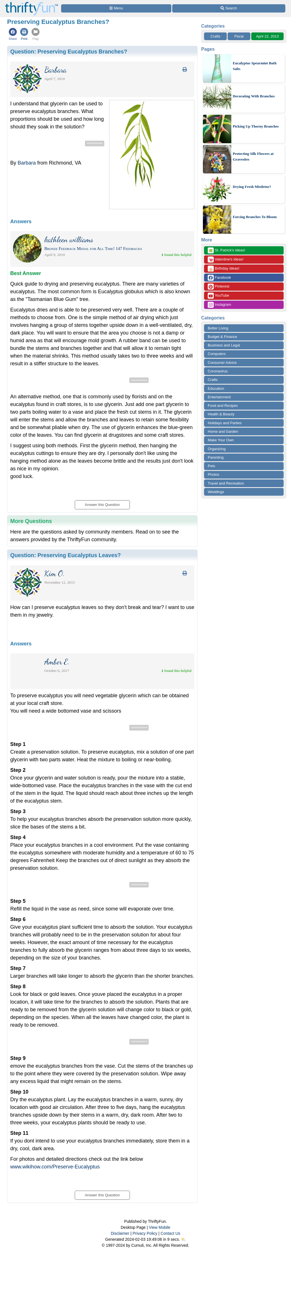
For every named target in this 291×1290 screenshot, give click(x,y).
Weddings (216, 492)
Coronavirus (218, 371)
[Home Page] (31, 3)
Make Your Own (221, 440)
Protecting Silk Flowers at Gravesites (253, 156)
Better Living (218, 328)
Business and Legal (224, 345)
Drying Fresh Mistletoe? (252, 186)
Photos (213, 474)
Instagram (219, 305)
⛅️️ (183, 1239)
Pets (211, 466)
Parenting (216, 457)
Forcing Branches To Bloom (255, 217)
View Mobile (159, 1227)
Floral (239, 36)
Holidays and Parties (225, 423)
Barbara (27, 163)
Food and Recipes (223, 405)
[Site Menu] (116, 8)
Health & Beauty (221, 414)
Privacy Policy (144, 1233)
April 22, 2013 (267, 36)
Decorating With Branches (254, 96)
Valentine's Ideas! (226, 259)
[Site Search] (228, 8)
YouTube (218, 296)
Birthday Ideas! (223, 269)
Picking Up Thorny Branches (256, 126)
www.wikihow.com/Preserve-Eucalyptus (55, 1167)
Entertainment (219, 397)
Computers (217, 354)
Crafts (216, 36)
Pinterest (218, 287)
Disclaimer (120, 1233)
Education (216, 388)
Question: (68, 51)
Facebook (219, 278)
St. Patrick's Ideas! (226, 250)
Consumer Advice (222, 362)
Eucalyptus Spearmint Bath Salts (255, 66)
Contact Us (170, 1233)
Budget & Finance (222, 337)
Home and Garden (223, 431)
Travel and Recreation (226, 483)
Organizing (217, 449)
